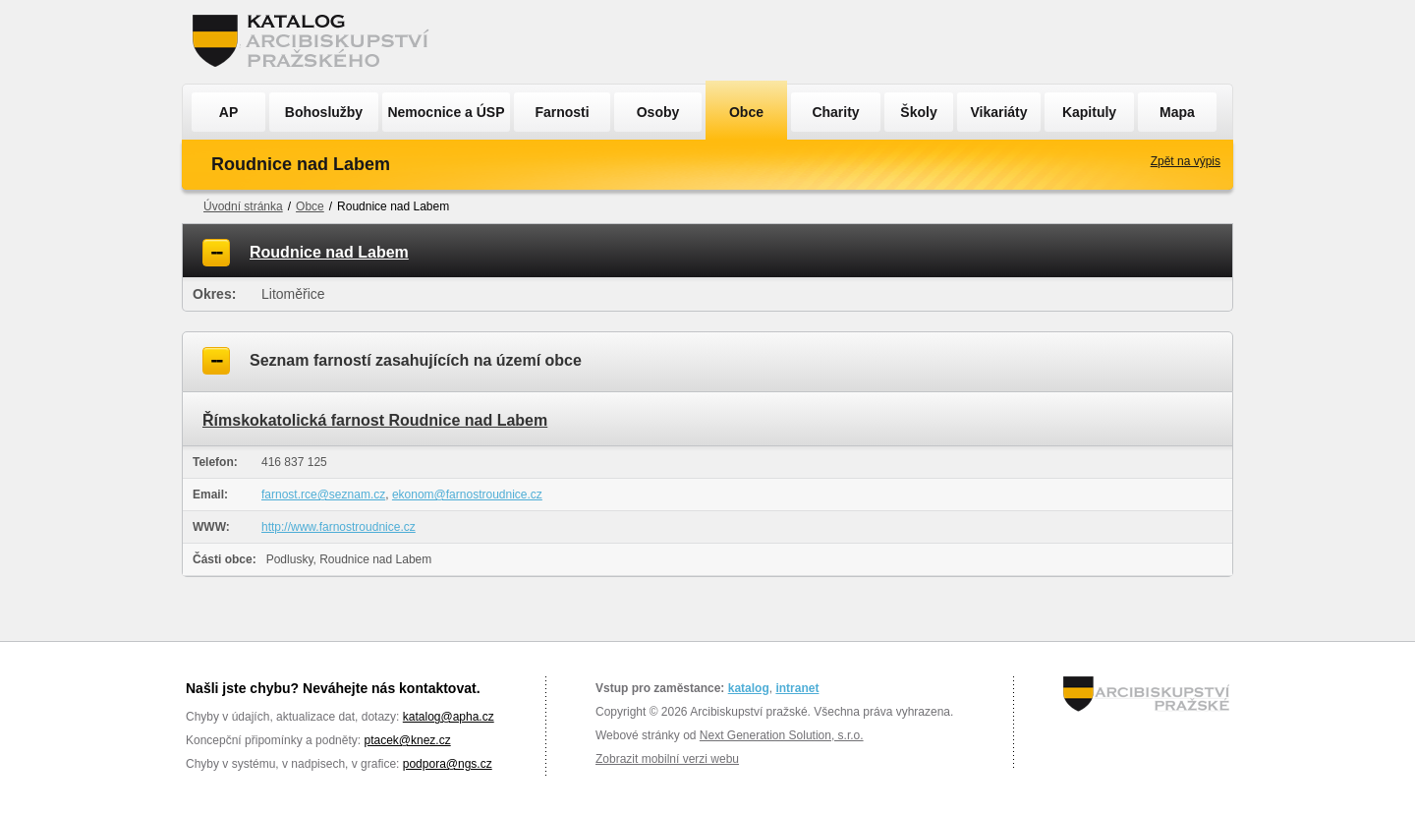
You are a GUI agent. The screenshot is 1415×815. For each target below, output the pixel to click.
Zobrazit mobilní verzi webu (667, 759)
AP (228, 112)
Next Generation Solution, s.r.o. (782, 735)
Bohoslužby (324, 112)
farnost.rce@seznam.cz (323, 494)
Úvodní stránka (243, 206)
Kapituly (1089, 112)
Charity (835, 112)
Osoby (658, 112)
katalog (748, 688)
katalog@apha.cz (448, 717)
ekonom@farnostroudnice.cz (467, 494)
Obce (746, 112)
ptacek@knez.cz (407, 740)
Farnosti (562, 112)
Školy (918, 112)
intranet (797, 688)
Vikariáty (998, 112)
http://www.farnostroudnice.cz (338, 527)
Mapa (1177, 112)
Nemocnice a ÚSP (445, 112)
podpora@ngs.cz (447, 764)
